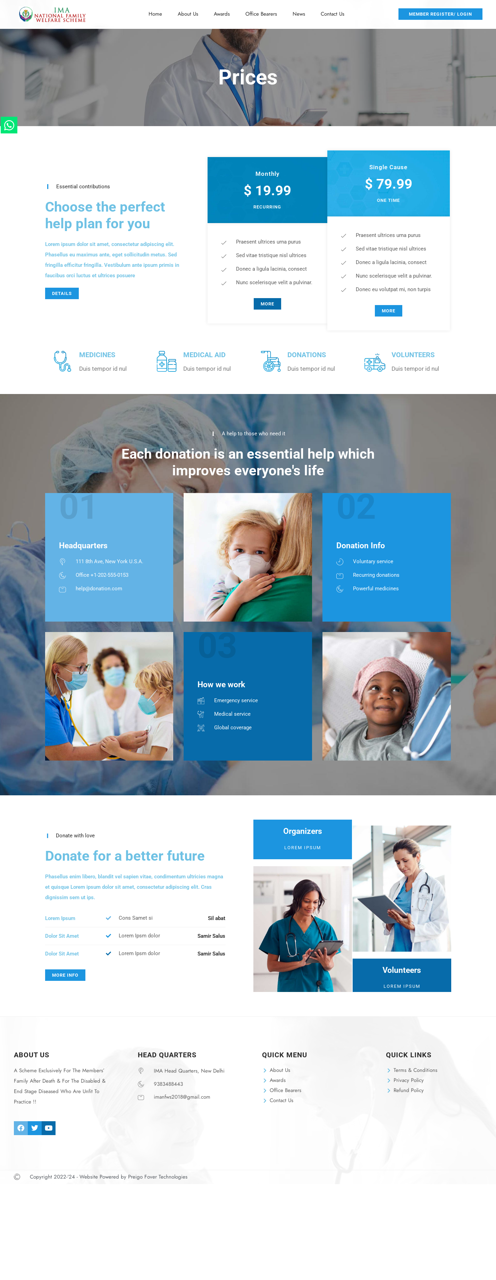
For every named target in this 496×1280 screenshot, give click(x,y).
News (299, 14)
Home (155, 14)
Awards (222, 14)
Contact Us (332, 14)
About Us (188, 14)
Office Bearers (261, 14)
